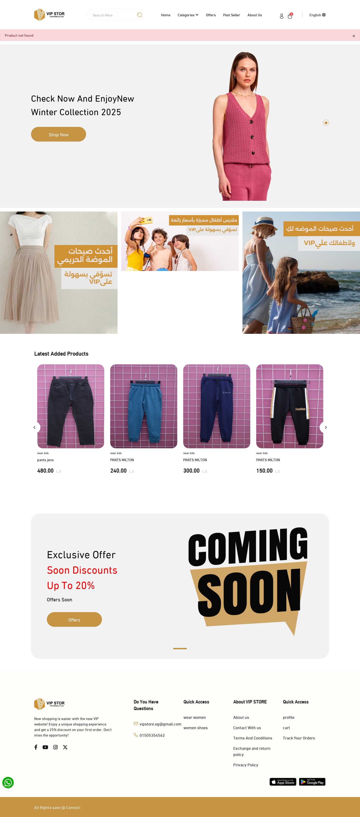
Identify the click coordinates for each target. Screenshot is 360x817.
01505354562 (152, 735)
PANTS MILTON (122, 459)
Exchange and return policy (251, 751)
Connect (73, 807)
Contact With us (247, 727)
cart (286, 727)
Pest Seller (231, 14)
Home (165, 14)
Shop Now (59, 134)
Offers (211, 14)
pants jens (45, 459)
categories (188, 14)
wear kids (43, 453)
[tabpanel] (180, 123)
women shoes (195, 727)
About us (255, 14)
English (317, 14)
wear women (194, 717)
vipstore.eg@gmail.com (160, 723)
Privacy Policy (245, 764)
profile (288, 717)
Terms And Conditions (252, 737)
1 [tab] (326, 122)
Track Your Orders (299, 737)
